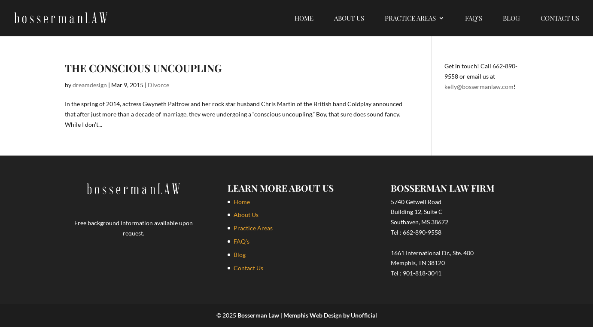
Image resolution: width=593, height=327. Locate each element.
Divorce (158, 85)
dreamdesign (90, 85)
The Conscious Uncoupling (143, 68)
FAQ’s (473, 18)
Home (304, 18)
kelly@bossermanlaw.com (479, 86)
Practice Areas (410, 18)
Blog (511, 18)
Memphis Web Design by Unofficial (330, 315)
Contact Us (560, 18)
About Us (349, 18)
